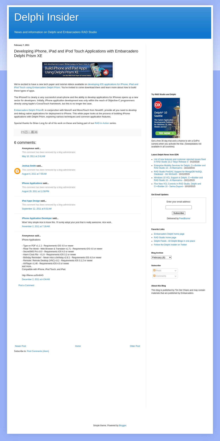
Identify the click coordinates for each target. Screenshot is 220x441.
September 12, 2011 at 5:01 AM (37, 209)
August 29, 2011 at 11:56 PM (35, 191)
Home (78, 346)
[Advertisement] (77, 315)
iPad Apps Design (31, 201)
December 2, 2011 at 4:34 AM (36, 279)
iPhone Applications (32, 183)
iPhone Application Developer (37, 218)
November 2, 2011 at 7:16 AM (36, 226)
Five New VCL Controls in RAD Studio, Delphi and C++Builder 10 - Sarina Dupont (177, 185)
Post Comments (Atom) (38, 351)
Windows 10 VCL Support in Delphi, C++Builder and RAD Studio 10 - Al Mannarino (178, 178)
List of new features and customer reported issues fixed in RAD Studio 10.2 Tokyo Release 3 (180, 160)
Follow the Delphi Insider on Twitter (170, 244)
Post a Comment (26, 285)
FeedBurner (184, 218)
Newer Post (20, 346)
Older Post (135, 346)
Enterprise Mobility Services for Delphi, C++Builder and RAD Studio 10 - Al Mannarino (180, 166)
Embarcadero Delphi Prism (28, 110)
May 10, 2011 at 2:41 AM (33, 156)
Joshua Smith (29, 166)
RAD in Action (102, 123)
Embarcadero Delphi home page (169, 234)
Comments (159, 276)
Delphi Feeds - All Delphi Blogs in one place (174, 241)
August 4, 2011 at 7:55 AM (34, 174)
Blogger (122, 425)
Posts (157, 270)
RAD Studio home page (165, 237)
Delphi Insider (46, 17)
